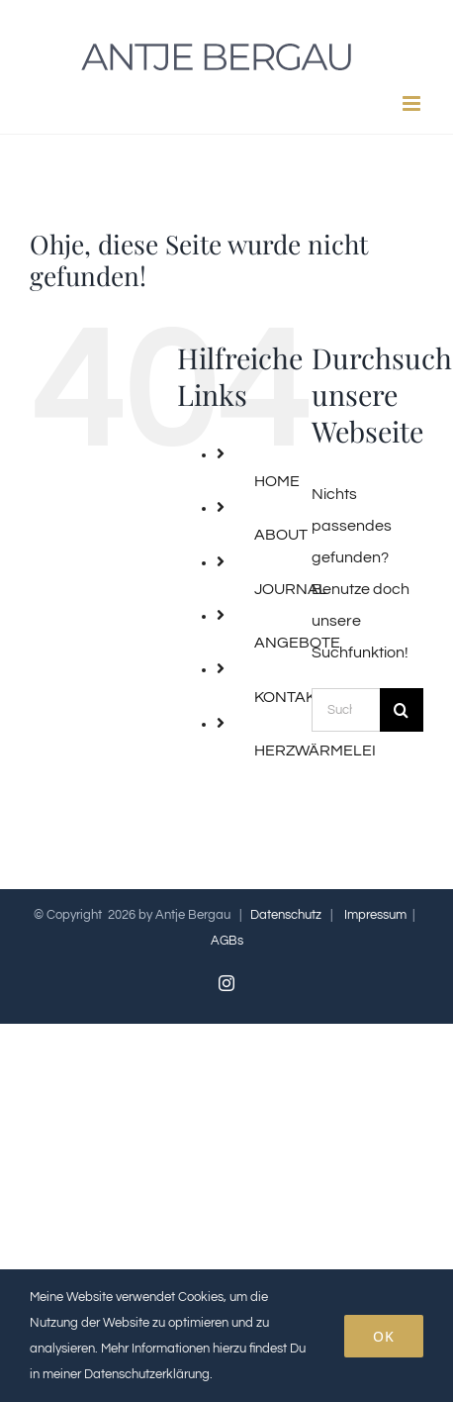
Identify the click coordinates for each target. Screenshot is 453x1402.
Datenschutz (285, 915)
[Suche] (401, 710)
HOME (277, 481)
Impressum (375, 915)
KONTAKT (289, 697)
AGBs (227, 941)
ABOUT (281, 535)
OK (384, 1336)
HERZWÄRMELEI (315, 750)
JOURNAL (290, 589)
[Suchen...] (346, 710)
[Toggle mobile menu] (413, 103)
